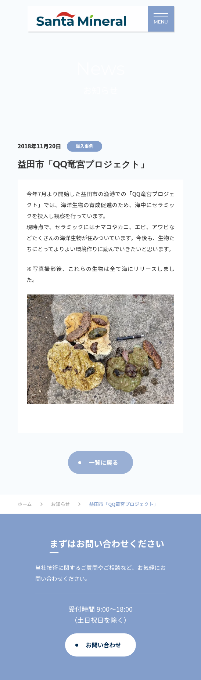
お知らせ (60, 504)
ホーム (25, 504)
